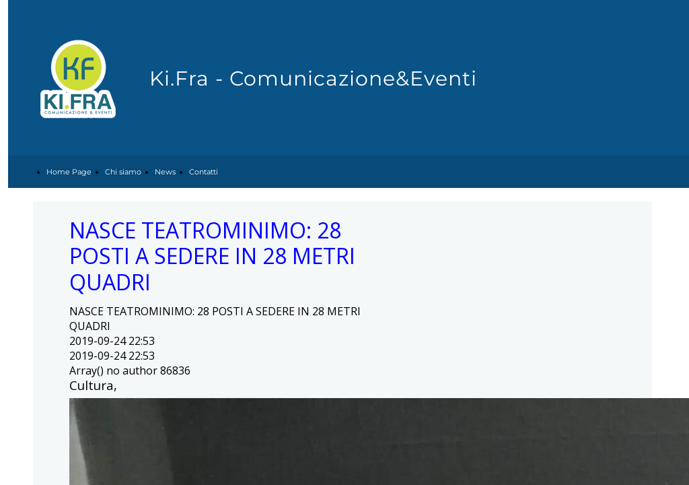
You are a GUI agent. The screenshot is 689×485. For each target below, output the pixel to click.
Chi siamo (123, 171)
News (165, 171)
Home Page (69, 171)
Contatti (203, 171)
